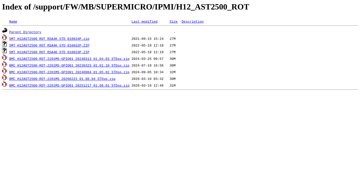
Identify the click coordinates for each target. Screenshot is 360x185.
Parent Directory (25, 32)
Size (174, 21)
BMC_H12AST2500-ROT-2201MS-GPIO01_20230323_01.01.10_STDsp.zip (69, 65)
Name (13, 21)
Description (193, 21)
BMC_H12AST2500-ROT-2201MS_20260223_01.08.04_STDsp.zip (62, 78)
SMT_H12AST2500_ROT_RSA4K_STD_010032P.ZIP (49, 45)
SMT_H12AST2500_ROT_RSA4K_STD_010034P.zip (49, 38)
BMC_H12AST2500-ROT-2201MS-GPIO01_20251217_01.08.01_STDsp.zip (69, 85)
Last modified (145, 21)
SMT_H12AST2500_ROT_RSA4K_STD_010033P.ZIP (49, 52)
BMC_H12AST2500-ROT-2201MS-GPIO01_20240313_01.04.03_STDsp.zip (69, 58)
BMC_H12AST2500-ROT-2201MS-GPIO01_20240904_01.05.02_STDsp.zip (69, 72)
